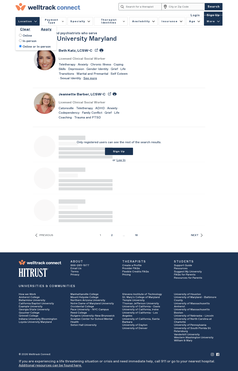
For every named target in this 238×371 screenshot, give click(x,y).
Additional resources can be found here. (50, 365)
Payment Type (54, 21)
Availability (143, 21)
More (213, 21)
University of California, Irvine (140, 309)
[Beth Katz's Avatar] (44, 59)
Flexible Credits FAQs (135, 271)
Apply (46, 29)
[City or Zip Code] (187, 6)
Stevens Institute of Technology (142, 294)
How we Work (27, 294)
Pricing (126, 274)
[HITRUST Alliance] (41, 272)
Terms (74, 271)
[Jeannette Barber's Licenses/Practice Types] (93, 102)
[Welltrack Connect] (48, 7)
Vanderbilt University (187, 334)
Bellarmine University (32, 300)
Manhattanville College (84, 294)
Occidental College (82, 306)
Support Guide (183, 265)
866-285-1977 (79, 265)
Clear (25, 29)
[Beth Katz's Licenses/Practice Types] (93, 59)
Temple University (133, 300)
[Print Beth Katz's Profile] (101, 50)
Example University (30, 306)
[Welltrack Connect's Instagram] (212, 354)
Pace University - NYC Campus (89, 309)
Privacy (74, 274)
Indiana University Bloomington (38, 319)
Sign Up (119, 151)
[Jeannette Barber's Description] (93, 113)
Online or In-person (35, 46)
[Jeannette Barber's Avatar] (44, 103)
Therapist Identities (113, 21)
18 (136, 235)
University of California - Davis (141, 306)
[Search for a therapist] (144, 6)
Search (214, 6)
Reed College (78, 312)
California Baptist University (36, 303)
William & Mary (183, 340)
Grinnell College (28, 315)
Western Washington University (193, 337)
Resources (181, 268)
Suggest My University (188, 271)
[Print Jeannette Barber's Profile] (114, 93)
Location (27, 21)
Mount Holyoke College (84, 297)
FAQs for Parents (185, 274)
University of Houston (187, 294)
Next (197, 235)
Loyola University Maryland (35, 322)
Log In (120, 160)
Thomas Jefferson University (140, 303)
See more (90, 78)
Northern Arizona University (87, 300)
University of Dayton (134, 325)
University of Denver (134, 328)
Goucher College (29, 312)
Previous (44, 235)
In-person (27, 41)
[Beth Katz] (75, 52)
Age (194, 21)
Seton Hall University (83, 325)
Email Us (75, 268)
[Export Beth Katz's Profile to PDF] (96, 50)
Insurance (171, 21)
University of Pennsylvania (190, 325)
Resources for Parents (188, 277)
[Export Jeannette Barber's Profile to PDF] (110, 93)
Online (25, 35)
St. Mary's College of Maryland (141, 297)
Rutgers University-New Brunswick (92, 315)
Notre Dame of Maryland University (92, 303)
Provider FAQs (131, 268)
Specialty (80, 21)
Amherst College (29, 297)
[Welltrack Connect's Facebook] (217, 354)
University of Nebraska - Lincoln (194, 315)
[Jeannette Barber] (82, 95)
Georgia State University (34, 309)
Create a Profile (132, 265)
